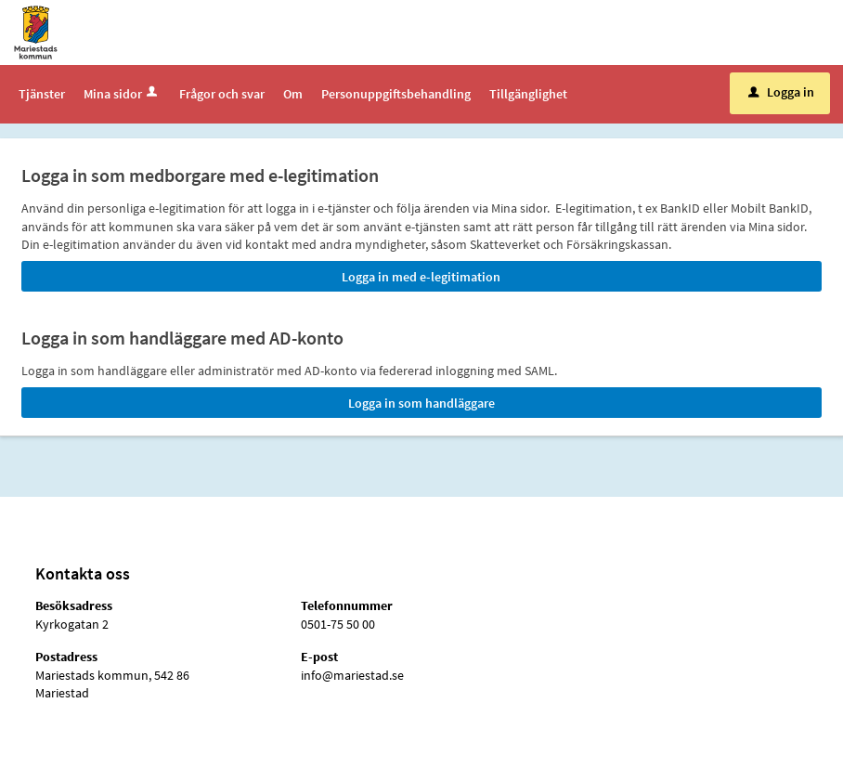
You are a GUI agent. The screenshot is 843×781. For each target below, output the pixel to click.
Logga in (781, 92)
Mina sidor (122, 93)
